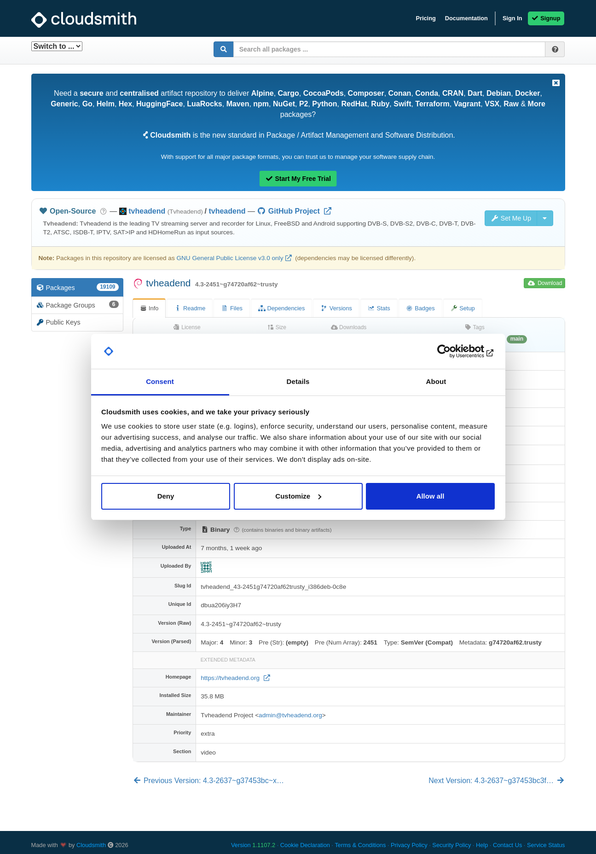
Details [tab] (298, 381)
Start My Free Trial (298, 178)
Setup (463, 308)
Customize (298, 496)
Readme (189, 308)
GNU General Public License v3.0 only (229, 258)
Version (253, 845)
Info (149, 308)
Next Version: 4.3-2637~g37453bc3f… (496, 780)
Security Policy (451, 845)
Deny (165, 496)
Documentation (466, 18)
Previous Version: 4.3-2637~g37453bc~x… (208, 780)
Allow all (431, 496)
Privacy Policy (409, 845)
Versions (336, 308)
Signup (546, 18)
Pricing (425, 18)
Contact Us (507, 845)
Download (545, 283)
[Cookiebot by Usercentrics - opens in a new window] (454, 351)
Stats (379, 308)
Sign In (512, 18)
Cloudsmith (91, 845)
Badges (420, 308)
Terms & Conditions (360, 845)
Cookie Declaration (305, 845)
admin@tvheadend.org (290, 715)
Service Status (546, 845)
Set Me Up (511, 218)
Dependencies (281, 308)
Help (482, 845)
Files (232, 308)
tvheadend (226, 211)
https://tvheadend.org (231, 677)
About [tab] (436, 381)
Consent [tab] (160, 381)
